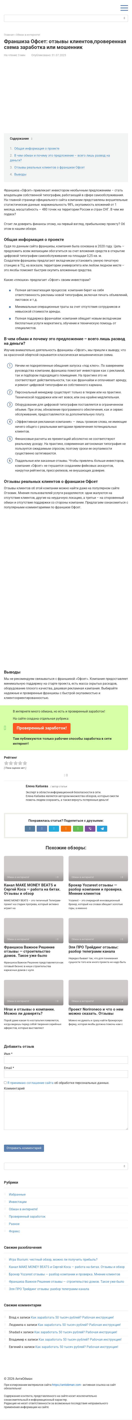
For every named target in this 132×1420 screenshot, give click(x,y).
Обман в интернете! (23, 1210)
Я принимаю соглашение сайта (30, 1083)
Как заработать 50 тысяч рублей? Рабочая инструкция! (72, 1318)
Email (9, 1068)
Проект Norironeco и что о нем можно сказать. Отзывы (96, 1011)
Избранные (17, 1195)
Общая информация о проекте (36, 148)
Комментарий (14, 1088)
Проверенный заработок (27, 1217)
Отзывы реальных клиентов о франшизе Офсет (49, 167)
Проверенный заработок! (42, 728)
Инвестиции (18, 1203)
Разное (14, 1225)
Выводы (20, 174)
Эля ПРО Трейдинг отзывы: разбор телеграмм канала (93, 949)
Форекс (14, 1232)
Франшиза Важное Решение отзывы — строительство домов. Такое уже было (29, 951)
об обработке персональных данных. (56, 1083)
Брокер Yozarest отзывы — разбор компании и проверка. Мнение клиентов (95, 889)
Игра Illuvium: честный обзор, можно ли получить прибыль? (53, 1260)
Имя (8, 1054)
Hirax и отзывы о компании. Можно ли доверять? (29, 1011)
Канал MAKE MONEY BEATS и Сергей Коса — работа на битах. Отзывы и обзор (32, 889)
